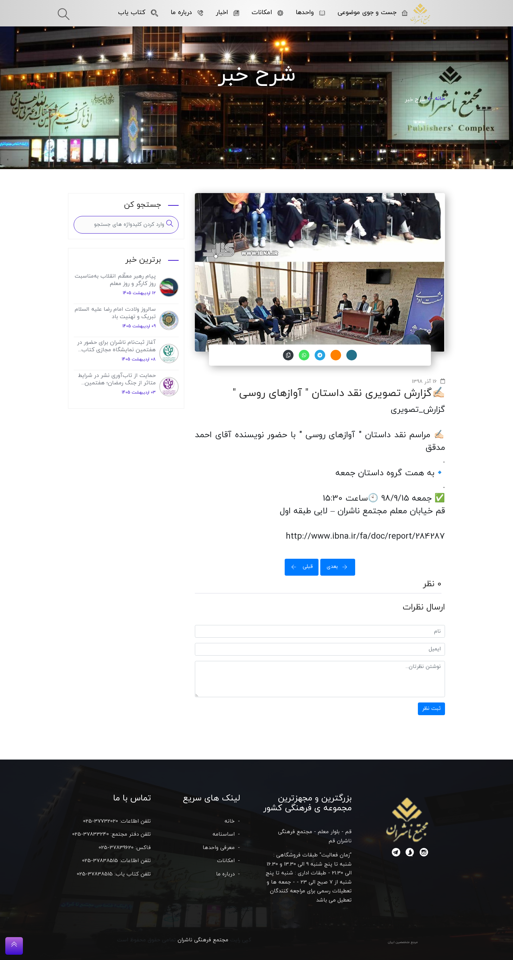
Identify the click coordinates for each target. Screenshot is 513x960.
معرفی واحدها (219, 847)
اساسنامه (223, 834)
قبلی (300, 566)
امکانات (267, 12)
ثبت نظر (431, 708)
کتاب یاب (138, 12)
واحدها (310, 12)
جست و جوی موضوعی (373, 12)
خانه (440, 99)
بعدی (339, 566)
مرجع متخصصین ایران (403, 942)
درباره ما (187, 12)
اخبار (227, 12)
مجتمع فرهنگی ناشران (203, 940)
